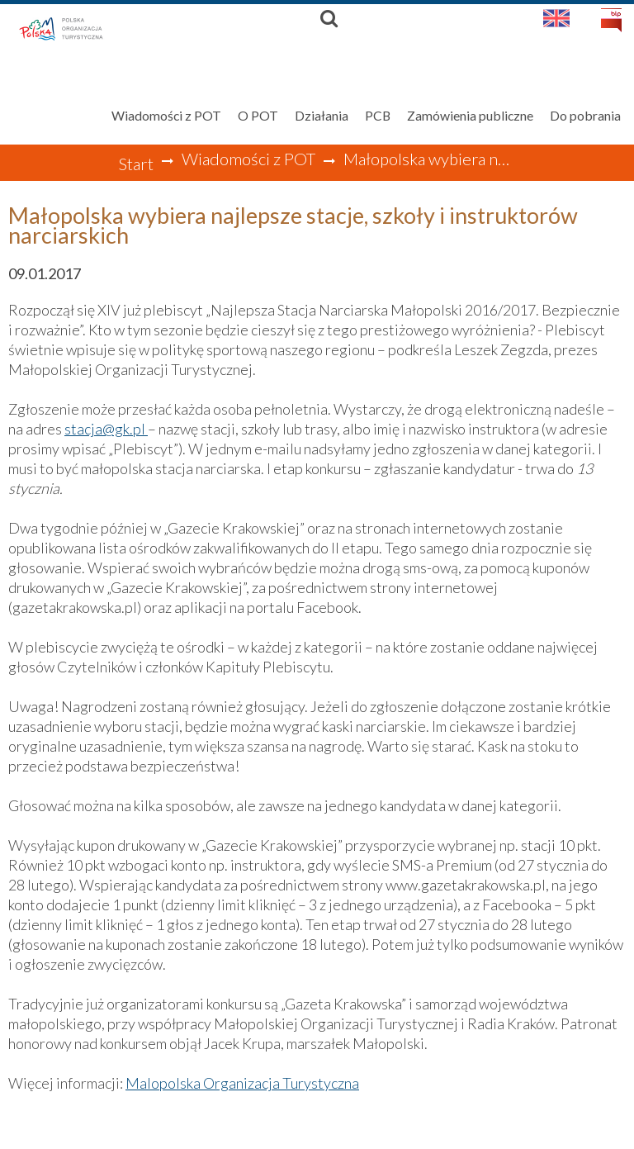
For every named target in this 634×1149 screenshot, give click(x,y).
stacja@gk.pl (106, 429)
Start (136, 163)
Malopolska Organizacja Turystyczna (242, 1083)
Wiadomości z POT (248, 159)
